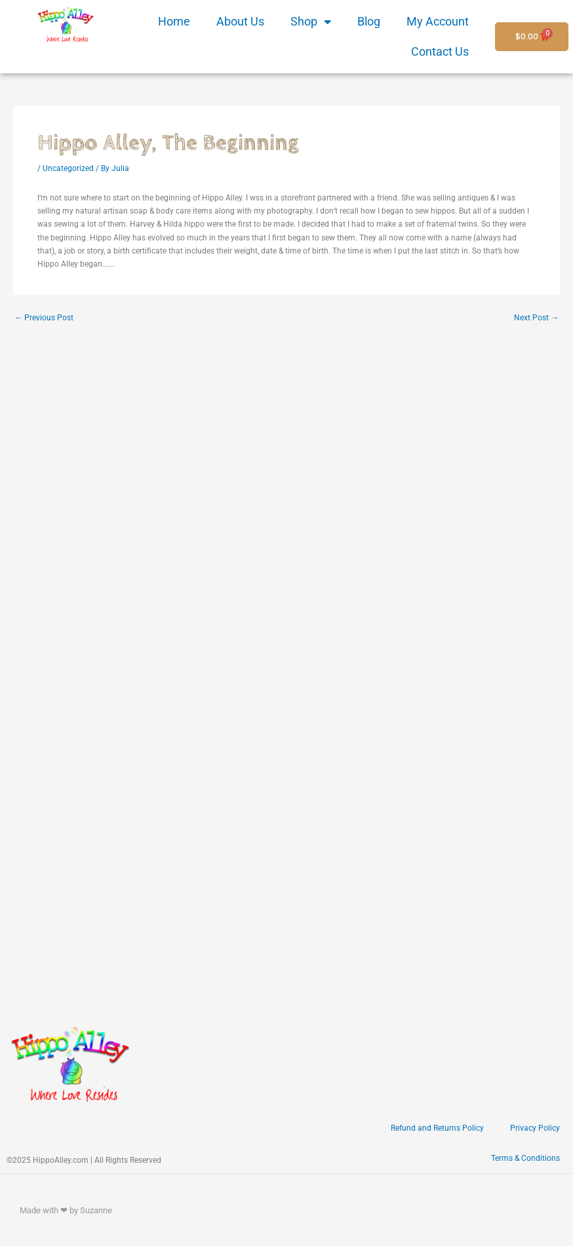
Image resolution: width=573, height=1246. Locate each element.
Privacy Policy (535, 1128)
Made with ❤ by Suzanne (66, 1210)
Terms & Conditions (525, 1158)
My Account (437, 21)
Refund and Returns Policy (437, 1128)
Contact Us (440, 51)
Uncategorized (68, 168)
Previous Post (43, 318)
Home (174, 21)
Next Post (536, 318)
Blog (368, 21)
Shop (310, 21)
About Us (240, 21)
